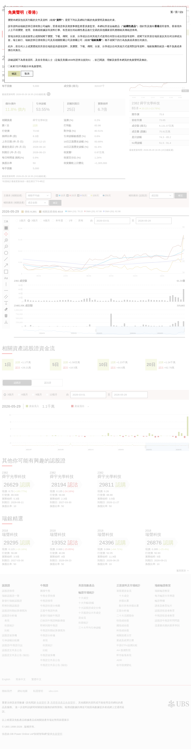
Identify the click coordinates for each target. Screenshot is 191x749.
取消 (27, 73)
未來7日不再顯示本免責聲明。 (26, 66)
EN (181, 11)
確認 (14, 73)
